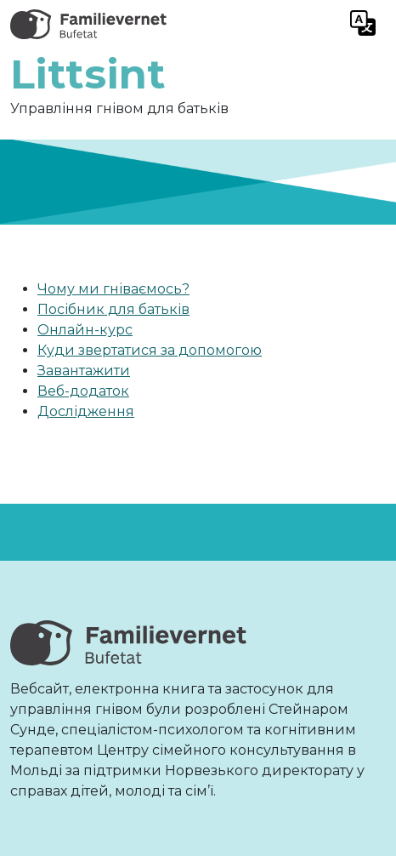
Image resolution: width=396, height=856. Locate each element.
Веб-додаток (83, 391)
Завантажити (83, 370)
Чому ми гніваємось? (113, 289)
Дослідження (85, 411)
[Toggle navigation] (363, 24)
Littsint (88, 74)
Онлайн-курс (85, 330)
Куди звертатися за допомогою (149, 350)
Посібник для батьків (113, 309)
